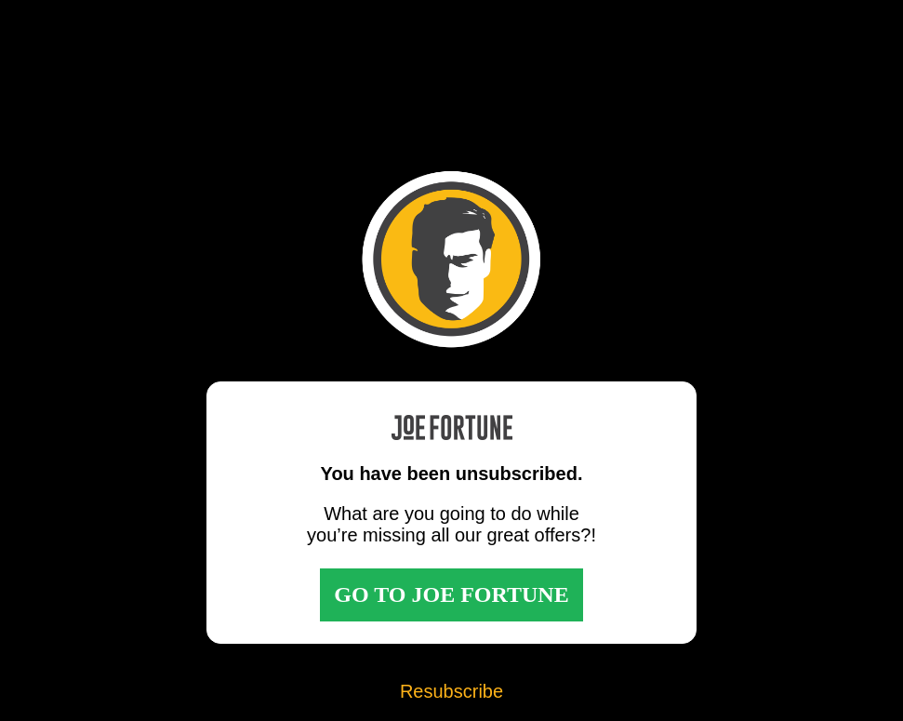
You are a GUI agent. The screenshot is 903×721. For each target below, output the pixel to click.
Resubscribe (451, 691)
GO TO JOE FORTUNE (451, 594)
